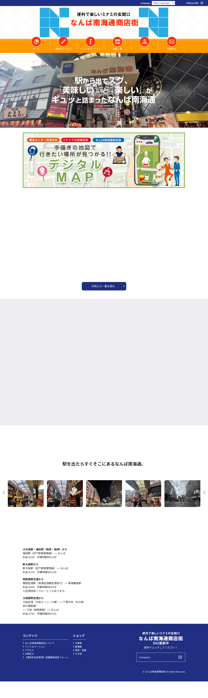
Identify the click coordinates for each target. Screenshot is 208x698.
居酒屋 (78, 646)
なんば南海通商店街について (39, 643)
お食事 (78, 643)
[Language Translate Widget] (163, 3)
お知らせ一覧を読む (103, 286)
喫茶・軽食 (80, 650)
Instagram (144, 657)
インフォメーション (35, 646)
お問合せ (29, 653)
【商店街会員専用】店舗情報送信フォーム (46, 657)
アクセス (29, 650)
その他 (78, 653)
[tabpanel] (26, 493)
